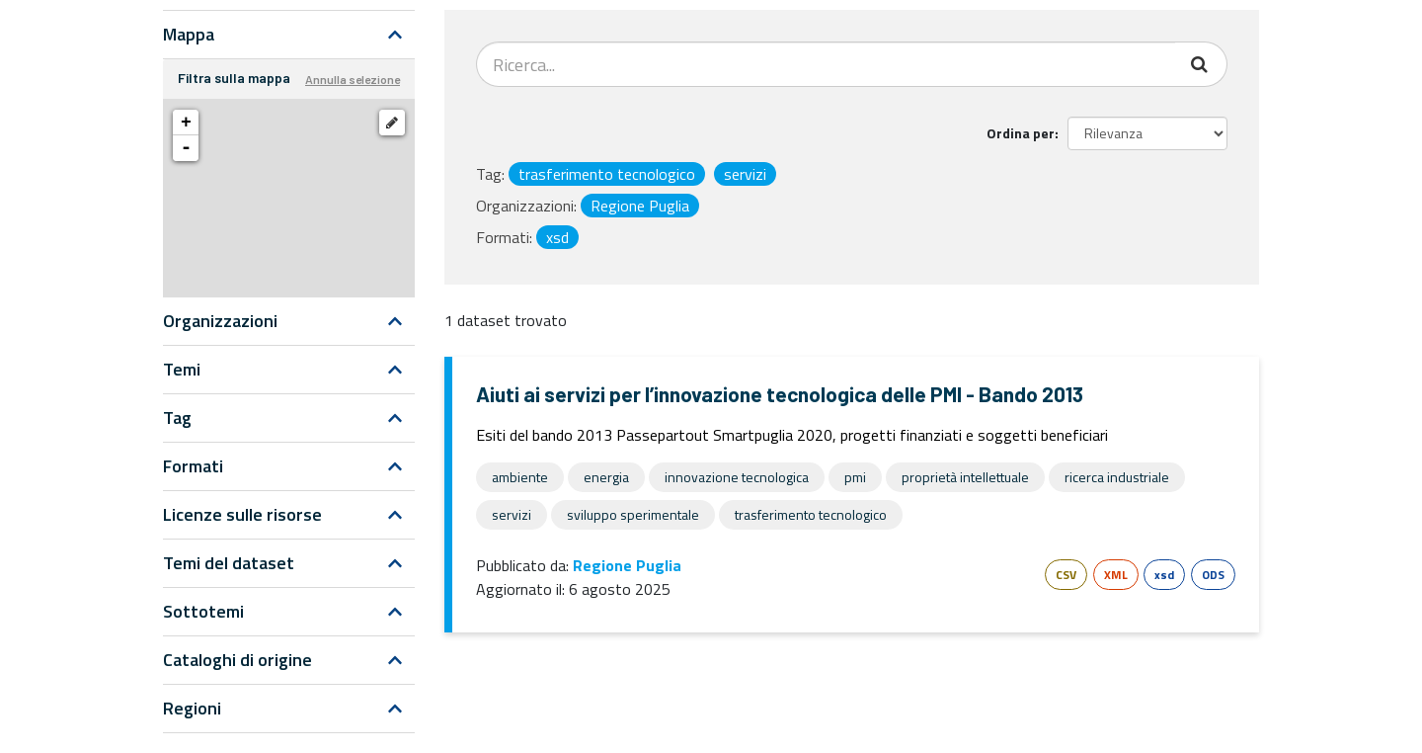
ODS (1213, 574)
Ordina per (1021, 133)
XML (1116, 574)
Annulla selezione (352, 79)
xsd (1164, 574)
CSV (1066, 574)
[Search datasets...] (826, 64)
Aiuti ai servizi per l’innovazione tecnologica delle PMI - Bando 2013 (779, 393)
